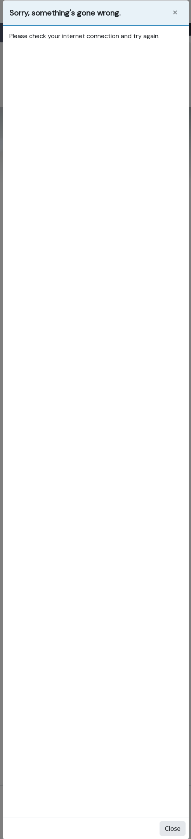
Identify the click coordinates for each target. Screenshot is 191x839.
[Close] (175, 12)
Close (173, 828)
